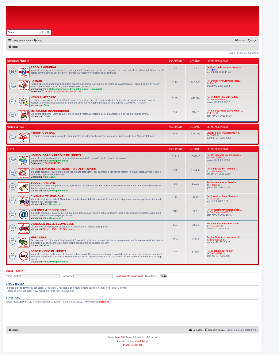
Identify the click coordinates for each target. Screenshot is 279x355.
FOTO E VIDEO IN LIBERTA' (49, 251)
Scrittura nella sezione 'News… (224, 67)
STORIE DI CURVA (43, 133)
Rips (212, 69)
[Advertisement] (152, 18)
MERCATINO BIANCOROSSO (50, 111)
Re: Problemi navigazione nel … (224, 209)
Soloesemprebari (58, 89)
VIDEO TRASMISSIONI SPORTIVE (61, 91)
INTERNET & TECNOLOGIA (49, 210)
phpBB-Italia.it (141, 341)
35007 (213, 135)
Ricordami (152, 276)
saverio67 (215, 226)
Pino (45, 89)
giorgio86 (104, 301)
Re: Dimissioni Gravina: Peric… (224, 80)
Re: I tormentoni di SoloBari (222, 182)
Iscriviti (21, 271)
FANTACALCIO (51, 163)
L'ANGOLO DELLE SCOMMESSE (52, 223)
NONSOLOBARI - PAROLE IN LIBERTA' (56, 155)
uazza (213, 198)
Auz (212, 83)
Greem (47, 116)
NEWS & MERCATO (43, 97)
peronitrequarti (217, 99)
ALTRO (10, 149)
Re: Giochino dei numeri (220, 251)
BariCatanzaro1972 (220, 212)
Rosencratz (96, 89)
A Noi (212, 113)
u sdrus (213, 185)
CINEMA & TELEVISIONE (47, 196)
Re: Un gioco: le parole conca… (224, 155)
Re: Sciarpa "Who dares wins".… (225, 110)
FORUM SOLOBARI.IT (18, 61)
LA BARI (36, 81)
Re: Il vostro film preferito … (222, 196)
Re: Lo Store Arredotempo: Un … (225, 237)
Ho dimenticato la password (129, 276)
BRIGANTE (216, 157)
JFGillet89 (57, 229)
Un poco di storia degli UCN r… (224, 133)
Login (9, 271)
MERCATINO (39, 237)
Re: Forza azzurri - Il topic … (222, 168)
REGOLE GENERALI (44, 67)
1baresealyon (217, 239)
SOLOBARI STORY (43, 182)
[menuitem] (38, 40)
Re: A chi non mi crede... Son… (224, 223)
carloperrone (216, 171)
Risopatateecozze (72, 229)
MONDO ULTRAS (15, 127)
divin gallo (75, 89)
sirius (85, 89)
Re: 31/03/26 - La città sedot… (223, 97)
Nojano (46, 229)
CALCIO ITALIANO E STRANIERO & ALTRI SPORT (64, 169)
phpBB (121, 337)
